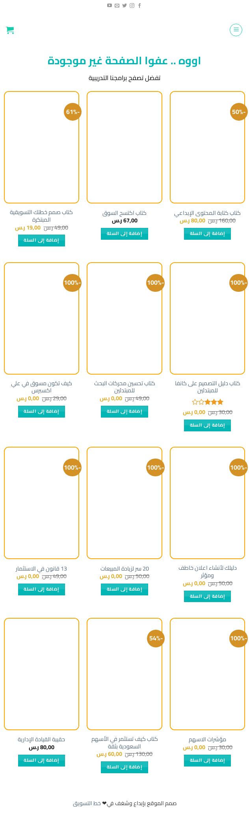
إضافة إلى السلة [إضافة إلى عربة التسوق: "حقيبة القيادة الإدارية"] (41, 760)
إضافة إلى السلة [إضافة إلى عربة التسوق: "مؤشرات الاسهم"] (207, 760)
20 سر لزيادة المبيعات (124, 569)
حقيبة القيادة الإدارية (41, 739)
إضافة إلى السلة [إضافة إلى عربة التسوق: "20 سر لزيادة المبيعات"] (124, 589)
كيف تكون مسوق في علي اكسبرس (41, 387)
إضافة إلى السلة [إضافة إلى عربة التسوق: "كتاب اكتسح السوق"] (124, 233)
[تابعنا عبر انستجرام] (132, 6)
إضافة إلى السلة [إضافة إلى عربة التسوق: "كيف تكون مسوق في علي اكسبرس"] (41, 411)
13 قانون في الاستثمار (41, 569)
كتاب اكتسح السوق (124, 213)
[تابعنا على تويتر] (124, 6)
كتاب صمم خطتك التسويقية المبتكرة (41, 216)
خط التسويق (87, 803)
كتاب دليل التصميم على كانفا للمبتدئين (207, 387)
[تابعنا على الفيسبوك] (139, 6)
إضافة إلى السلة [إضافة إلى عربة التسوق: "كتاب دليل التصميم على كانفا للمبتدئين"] (207, 425)
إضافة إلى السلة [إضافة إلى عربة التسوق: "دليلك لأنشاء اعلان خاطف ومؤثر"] (207, 596)
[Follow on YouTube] (109, 6)
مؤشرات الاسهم (207, 739)
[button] (236, 30)
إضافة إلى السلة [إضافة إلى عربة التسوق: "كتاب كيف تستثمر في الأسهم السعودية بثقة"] (124, 767)
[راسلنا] (117, 6)
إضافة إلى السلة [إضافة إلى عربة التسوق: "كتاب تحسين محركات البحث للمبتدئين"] (124, 411)
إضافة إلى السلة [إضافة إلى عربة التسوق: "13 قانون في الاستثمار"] (41, 589)
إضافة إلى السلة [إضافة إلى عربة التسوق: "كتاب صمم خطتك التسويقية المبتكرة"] (41, 240)
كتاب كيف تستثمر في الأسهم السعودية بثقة (124, 742)
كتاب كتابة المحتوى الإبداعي (207, 213)
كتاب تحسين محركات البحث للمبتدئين (124, 387)
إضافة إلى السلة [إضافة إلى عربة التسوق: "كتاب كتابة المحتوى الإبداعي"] (207, 233)
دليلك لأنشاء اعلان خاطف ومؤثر (207, 571)
